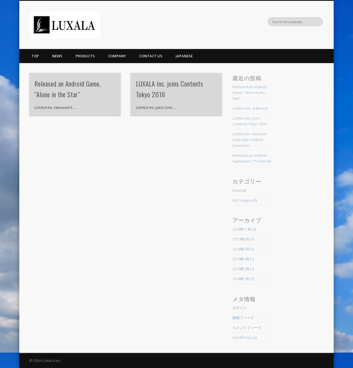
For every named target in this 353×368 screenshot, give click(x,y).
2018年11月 (241, 229)
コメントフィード (246, 327)
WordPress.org (244, 337)
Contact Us (150, 55)
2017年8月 (240, 239)
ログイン (239, 307)
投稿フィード (243, 317)
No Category (242, 200)
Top (35, 55)
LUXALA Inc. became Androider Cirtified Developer (249, 139)
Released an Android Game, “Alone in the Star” (249, 92)
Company (117, 55)
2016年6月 (240, 249)
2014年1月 (240, 278)
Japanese (184, 55)
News (57, 55)
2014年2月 (240, 268)
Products (85, 55)
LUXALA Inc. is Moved (249, 108)
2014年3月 (240, 258)
